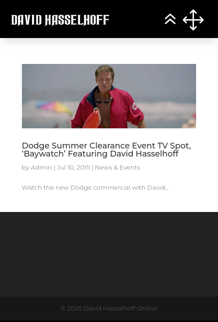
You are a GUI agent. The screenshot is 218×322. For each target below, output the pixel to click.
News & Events (117, 167)
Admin (41, 167)
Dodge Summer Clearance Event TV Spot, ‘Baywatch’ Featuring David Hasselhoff (106, 150)
